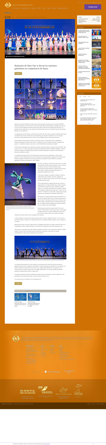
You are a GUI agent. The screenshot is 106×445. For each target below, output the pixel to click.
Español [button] (99, 2)
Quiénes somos (30, 381)
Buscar (95, 2)
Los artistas (43, 388)
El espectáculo (24, 8)
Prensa (79, 2)
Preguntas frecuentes (62, 8)
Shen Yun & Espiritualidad (31, 395)
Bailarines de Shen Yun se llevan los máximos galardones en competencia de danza (31, 17)
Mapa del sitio (102, 439)
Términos (93, 439)
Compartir (18, 73)
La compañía (33, 8)
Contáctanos (90, 2)
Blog (89, 96)
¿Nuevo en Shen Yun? (31, 385)
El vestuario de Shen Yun (64, 388)
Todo (80, 96)
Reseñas (54, 8)
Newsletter (83, 2)
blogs (51, 386)
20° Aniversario (16, 8)
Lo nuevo (52, 383)
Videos (44, 8)
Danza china (62, 383)
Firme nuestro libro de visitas (69, 407)
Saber (87, 2)
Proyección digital (63, 390)
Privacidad (97, 439)
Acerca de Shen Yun (44, 386)
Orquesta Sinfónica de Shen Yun (32, 387)
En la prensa (43, 391)
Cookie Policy (47, 443)
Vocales (61, 386)
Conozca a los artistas (30, 397)
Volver (7, 17)
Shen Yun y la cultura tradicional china (67, 394)
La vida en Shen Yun (30, 389)
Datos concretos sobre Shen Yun (32, 392)
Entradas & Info (92, 7)
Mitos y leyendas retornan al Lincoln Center (96, 20)
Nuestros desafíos (30, 394)
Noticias (12, 17)
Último (48, 8)
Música (60, 385)
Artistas (39, 8)
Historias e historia (63, 393)
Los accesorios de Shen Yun (65, 391)
